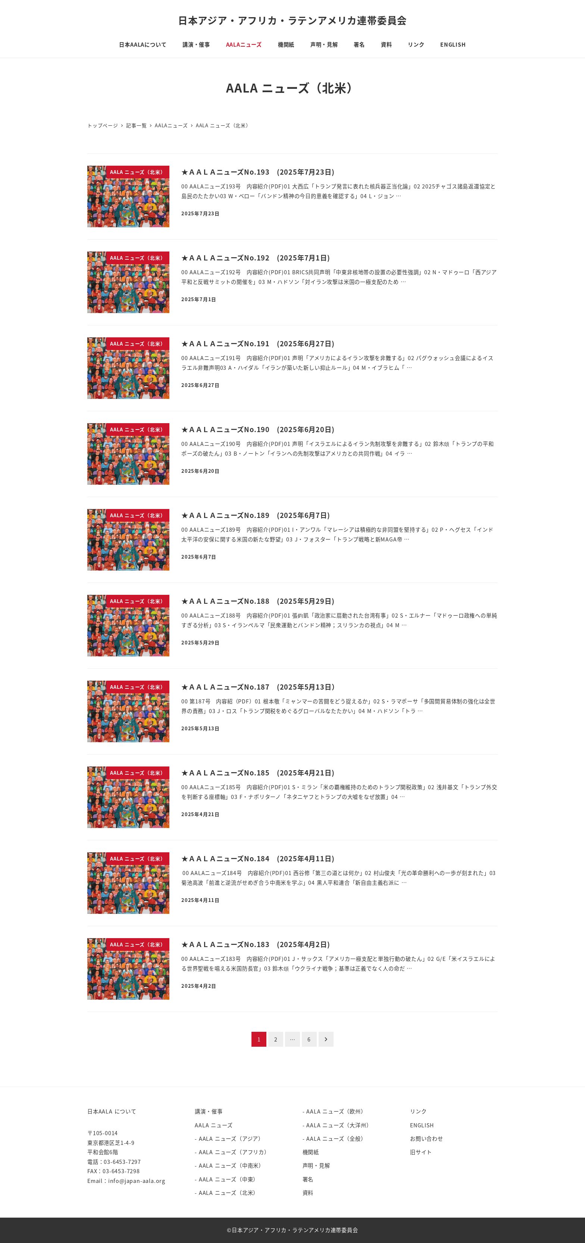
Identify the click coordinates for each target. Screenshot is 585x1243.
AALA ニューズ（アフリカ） (234, 1152)
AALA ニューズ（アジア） (231, 1138)
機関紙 (311, 1152)
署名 (308, 1179)
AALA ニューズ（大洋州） (339, 1125)
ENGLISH (422, 1125)
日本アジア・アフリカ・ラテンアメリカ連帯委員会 (292, 20)
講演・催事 (208, 1111)
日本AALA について (112, 1111)
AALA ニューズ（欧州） (336, 1111)
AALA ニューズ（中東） (229, 1179)
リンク (418, 1111)
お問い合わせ (426, 1138)
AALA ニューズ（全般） (336, 1138)
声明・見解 (316, 1165)
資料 (308, 1192)
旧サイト (421, 1152)
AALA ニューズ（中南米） (231, 1165)
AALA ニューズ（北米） (229, 1192)
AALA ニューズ (213, 1125)
